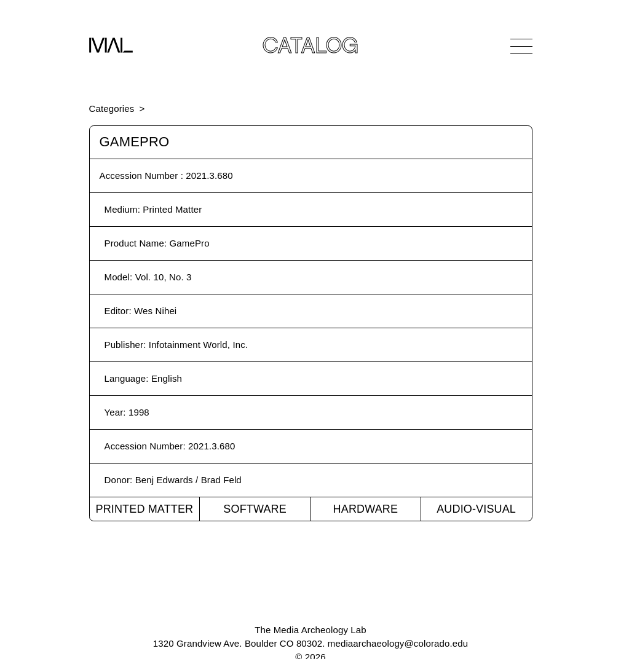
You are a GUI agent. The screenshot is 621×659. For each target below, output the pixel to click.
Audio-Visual (476, 509)
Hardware (365, 509)
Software (255, 509)
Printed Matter (144, 509)
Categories (112, 108)
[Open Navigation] (521, 46)
